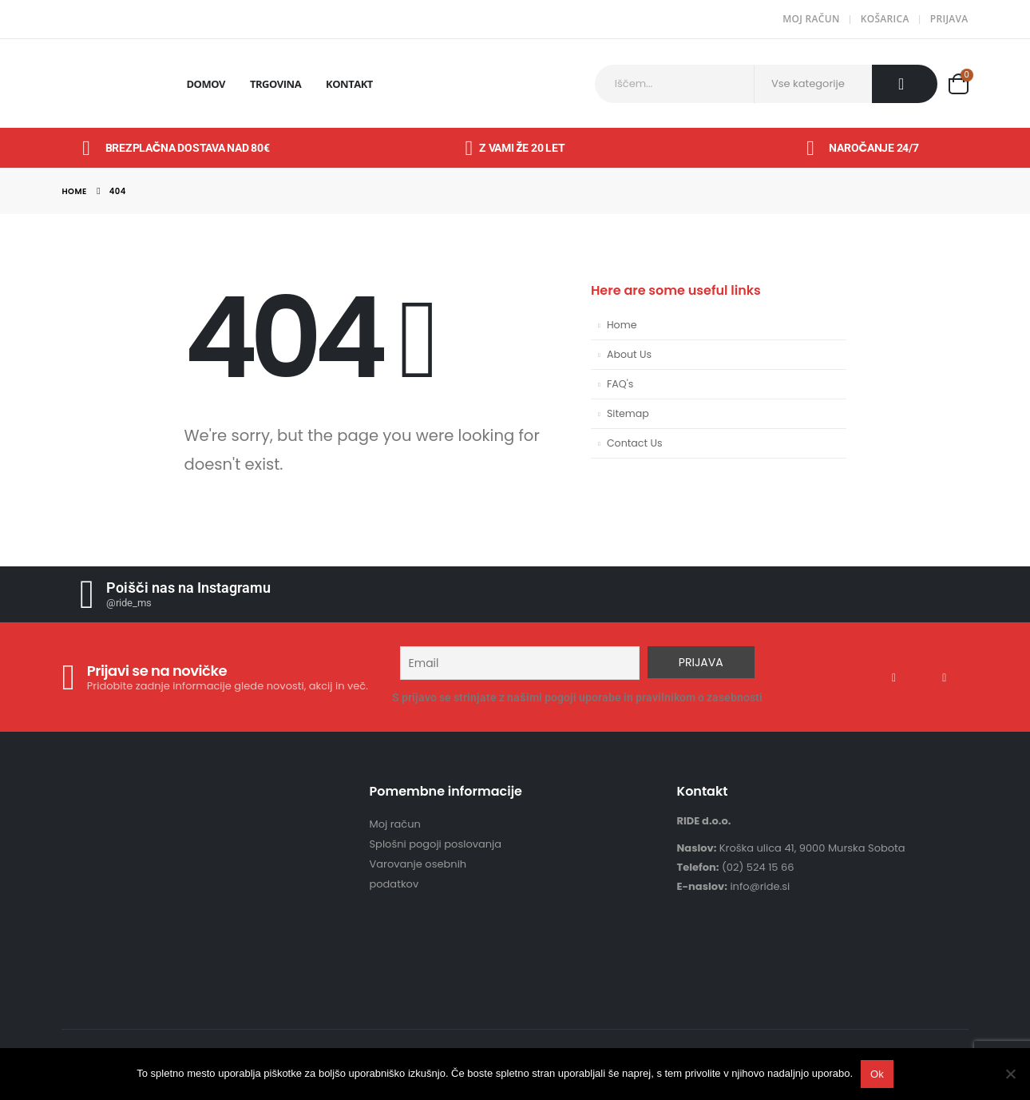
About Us (629, 354)
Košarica (885, 19)
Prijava (949, 19)
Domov (205, 84)
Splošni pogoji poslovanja (435, 844)
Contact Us (635, 443)
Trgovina (275, 84)
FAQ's (620, 384)
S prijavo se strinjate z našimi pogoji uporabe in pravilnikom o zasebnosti (577, 697)
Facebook (904, 677)
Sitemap (628, 413)
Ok (877, 1074)
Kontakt (349, 84)
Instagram (955, 677)
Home (622, 325)
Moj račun (810, 19)
